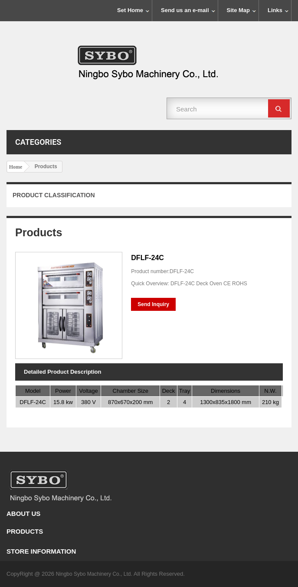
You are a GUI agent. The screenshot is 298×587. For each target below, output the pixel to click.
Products (25, 531)
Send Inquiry (153, 304)
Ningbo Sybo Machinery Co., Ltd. (95, 574)
